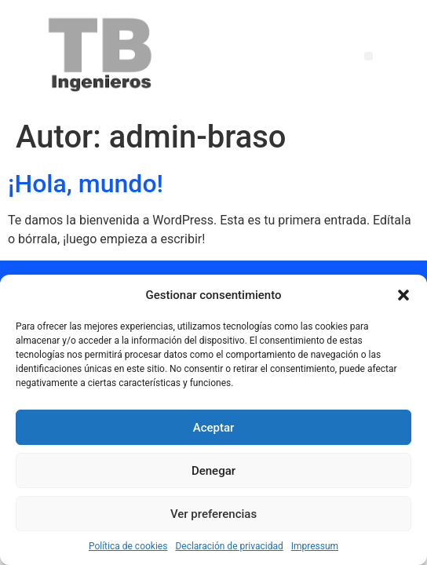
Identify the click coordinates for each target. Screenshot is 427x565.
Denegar (213, 471)
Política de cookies (128, 546)
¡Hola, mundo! (85, 184)
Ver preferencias (213, 514)
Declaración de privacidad (229, 546)
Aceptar (214, 428)
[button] (403, 295)
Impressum (314, 546)
